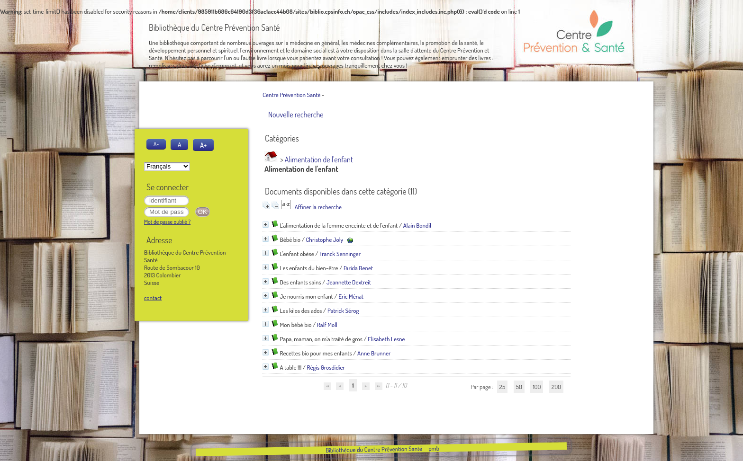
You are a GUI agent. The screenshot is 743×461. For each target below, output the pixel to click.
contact (153, 297)
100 (537, 386)
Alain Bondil (417, 225)
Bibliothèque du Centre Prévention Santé (373, 449)
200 (556, 386)
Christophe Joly (324, 239)
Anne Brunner (373, 353)
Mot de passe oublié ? (167, 221)
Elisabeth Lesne (386, 339)
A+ (203, 145)
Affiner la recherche (318, 207)
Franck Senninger (340, 253)
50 (519, 386)
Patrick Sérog (343, 310)
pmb (433, 448)
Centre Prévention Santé (291, 94)
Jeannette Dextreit (348, 282)
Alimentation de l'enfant (319, 159)
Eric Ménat (350, 296)
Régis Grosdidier (326, 367)
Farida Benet (358, 268)
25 (502, 386)
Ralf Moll (327, 324)
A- (156, 144)
